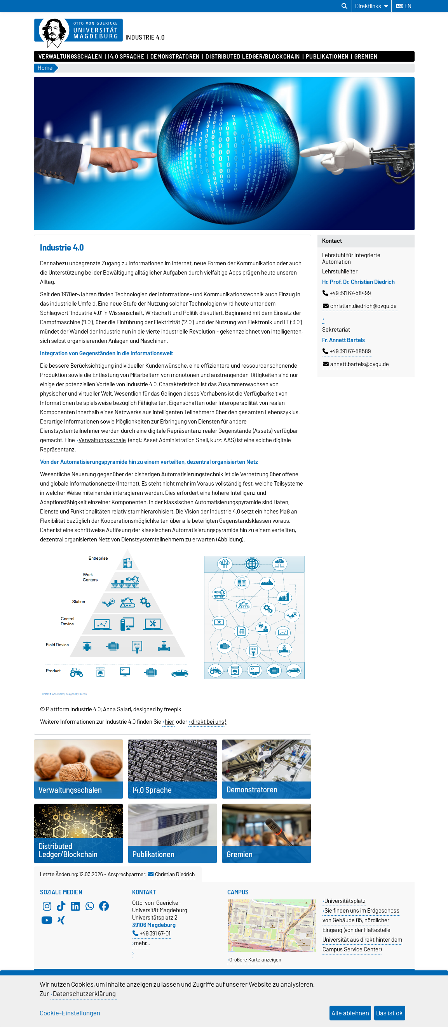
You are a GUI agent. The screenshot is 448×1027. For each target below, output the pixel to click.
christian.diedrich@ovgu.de (360, 306)
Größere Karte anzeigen (255, 960)
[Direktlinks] (371, 6)
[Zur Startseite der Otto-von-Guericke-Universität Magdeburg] (78, 33)
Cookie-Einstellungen (70, 1013)
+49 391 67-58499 (346, 293)
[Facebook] (104, 906)
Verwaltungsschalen (70, 56)
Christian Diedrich (171, 874)
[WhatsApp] (90, 906)
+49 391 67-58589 (346, 351)
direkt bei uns (207, 721)
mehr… (142, 943)
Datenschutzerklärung (84, 993)
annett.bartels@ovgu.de (356, 364)
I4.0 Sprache (126, 56)
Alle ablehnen (350, 1013)
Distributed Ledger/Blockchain (253, 56)
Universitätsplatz (345, 901)
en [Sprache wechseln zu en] (403, 6)
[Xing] (61, 920)
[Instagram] (47, 906)
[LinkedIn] (75, 906)
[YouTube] (47, 920)
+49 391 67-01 (151, 933)
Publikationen (327, 56)
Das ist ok (389, 1013)
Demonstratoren (175, 56)
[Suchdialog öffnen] (344, 6)
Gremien (365, 56)
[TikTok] (61, 906)
